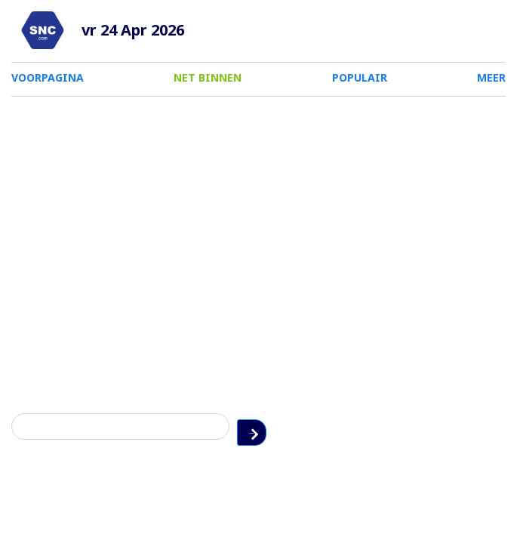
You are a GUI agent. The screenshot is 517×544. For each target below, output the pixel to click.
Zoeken (494, 426)
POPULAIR (359, 77)
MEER (491, 77)
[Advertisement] (258, 217)
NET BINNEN (208, 77)
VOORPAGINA (47, 77)
